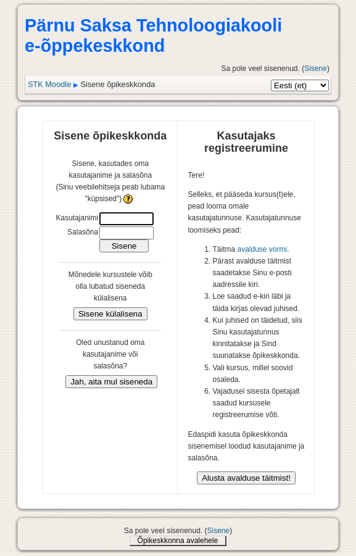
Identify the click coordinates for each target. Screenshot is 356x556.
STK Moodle (49, 84)
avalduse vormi (263, 249)
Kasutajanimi (77, 218)
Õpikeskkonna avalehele (178, 540)
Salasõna (82, 232)
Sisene (315, 68)
